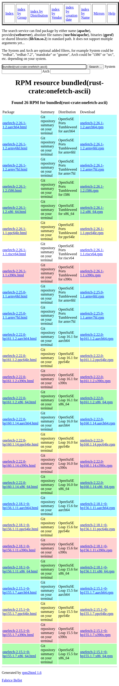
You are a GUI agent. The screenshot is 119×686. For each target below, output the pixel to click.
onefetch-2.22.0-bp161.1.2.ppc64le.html (19, 358)
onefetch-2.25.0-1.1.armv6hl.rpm (92, 294)
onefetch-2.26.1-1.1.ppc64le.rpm (92, 231)
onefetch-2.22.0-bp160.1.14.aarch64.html (20, 421)
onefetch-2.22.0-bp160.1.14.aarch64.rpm (97, 421)
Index (9, 13)
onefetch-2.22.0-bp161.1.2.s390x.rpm (95, 379)
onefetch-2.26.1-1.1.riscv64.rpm (92, 252)
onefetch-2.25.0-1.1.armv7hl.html (14, 315)
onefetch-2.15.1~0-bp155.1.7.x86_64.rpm (96, 654)
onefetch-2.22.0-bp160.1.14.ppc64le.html (20, 442)
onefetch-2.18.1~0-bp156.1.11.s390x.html (18, 548)
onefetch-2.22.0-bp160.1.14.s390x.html (19, 463)
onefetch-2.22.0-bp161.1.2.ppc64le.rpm (96, 358)
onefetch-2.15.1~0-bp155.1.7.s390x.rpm (95, 633)
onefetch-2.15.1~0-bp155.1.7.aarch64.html (19, 590)
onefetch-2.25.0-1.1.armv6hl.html (14, 294)
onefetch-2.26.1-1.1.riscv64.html (14, 252)
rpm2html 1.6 (32, 673)
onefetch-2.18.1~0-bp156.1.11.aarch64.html (20, 506)
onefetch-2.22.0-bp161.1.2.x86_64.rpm (96, 400)
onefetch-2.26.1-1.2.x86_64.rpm (92, 210)
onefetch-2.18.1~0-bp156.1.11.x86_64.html (20, 569)
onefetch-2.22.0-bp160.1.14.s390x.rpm (96, 463)
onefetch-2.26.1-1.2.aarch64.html (14, 125)
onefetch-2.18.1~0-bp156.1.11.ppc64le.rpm (97, 527)
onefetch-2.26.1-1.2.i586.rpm (92, 188)
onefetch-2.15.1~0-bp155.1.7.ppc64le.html (19, 612)
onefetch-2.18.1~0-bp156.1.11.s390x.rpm (96, 548)
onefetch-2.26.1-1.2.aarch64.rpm (92, 125)
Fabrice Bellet (12, 680)
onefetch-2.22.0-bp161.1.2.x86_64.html (19, 400)
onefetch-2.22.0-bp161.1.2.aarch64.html (19, 337)
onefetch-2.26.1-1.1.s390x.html (14, 273)
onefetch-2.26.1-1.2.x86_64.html (14, 210)
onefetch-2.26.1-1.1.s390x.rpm (92, 273)
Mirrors (99, 13)
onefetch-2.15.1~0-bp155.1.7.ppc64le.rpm (96, 612)
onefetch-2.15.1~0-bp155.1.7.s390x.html (18, 633)
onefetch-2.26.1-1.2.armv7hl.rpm (92, 167)
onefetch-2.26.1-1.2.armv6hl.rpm (92, 146)
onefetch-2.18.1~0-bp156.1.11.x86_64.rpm (97, 569)
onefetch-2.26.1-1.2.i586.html (14, 188)
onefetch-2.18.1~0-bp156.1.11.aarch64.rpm (97, 506)
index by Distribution (39, 13)
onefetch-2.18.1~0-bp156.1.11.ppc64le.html (20, 527)
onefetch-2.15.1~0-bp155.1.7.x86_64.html (19, 654)
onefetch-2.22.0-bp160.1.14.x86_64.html (20, 485)
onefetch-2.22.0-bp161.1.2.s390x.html (18, 379)
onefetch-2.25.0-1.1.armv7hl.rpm (92, 315)
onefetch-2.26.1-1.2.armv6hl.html (14, 146)
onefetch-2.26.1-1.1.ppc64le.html (14, 231)
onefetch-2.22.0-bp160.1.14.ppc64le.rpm (97, 442)
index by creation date (71, 13)
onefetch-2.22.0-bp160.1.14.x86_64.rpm (97, 485)
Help (111, 13)
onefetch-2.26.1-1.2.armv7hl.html (14, 167)
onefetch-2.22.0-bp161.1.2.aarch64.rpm (96, 337)
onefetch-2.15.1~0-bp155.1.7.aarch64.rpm (96, 590)
